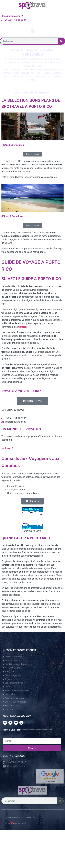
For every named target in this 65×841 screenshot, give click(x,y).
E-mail (6, 736)
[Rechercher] (61, 41)
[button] (32, 31)
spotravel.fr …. (9, 448)
